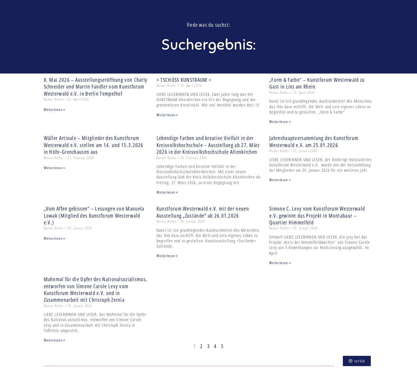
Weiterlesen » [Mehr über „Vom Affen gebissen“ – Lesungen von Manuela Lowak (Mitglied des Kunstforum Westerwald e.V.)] (54, 238)
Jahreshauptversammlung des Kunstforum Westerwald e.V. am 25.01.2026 (313, 141)
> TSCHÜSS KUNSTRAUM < (184, 79)
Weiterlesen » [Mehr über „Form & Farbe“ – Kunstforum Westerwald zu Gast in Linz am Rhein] (280, 121)
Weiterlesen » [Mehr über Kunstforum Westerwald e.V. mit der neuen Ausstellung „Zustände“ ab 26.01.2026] (167, 255)
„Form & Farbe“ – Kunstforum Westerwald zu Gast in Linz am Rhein (317, 83)
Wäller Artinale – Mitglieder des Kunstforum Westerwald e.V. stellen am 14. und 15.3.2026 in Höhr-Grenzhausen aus (94, 144)
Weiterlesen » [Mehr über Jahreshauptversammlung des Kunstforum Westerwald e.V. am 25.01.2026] (280, 179)
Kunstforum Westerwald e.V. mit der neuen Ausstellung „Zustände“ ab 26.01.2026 (203, 212)
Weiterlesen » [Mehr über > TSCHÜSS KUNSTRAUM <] (167, 114)
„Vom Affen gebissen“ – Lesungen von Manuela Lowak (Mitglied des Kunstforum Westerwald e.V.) (94, 215)
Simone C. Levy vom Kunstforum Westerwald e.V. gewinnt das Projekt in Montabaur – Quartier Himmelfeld (317, 215)
